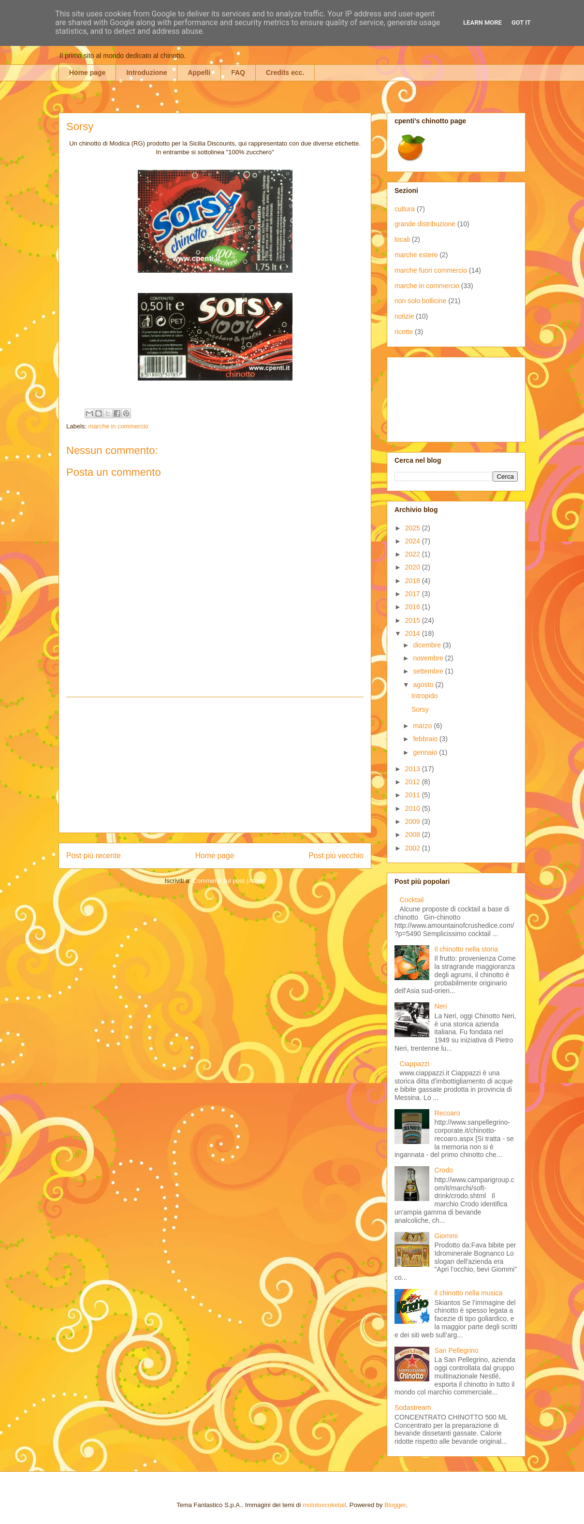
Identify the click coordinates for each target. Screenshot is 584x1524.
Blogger (395, 1505)
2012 (413, 782)
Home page (87, 72)
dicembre (427, 645)
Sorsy (420, 709)
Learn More (482, 22)
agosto (424, 685)
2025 (413, 528)
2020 (413, 567)
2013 (413, 769)
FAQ (238, 72)
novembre (429, 658)
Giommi (446, 1236)
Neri (441, 1006)
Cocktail (412, 900)
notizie (404, 316)
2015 (413, 620)
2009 (413, 821)
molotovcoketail (324, 1505)
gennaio (426, 752)
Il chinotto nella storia (466, 949)
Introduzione (146, 72)
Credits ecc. (285, 72)
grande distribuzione (424, 224)
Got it (521, 22)
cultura (404, 209)
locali (402, 239)
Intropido (424, 696)
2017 (413, 594)
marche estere (416, 255)
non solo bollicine (420, 301)
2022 (413, 554)
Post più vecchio (336, 855)
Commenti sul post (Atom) (228, 880)
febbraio (426, 739)
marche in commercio (118, 426)
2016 (413, 607)
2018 (413, 581)
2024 (413, 541)
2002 (413, 848)
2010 (413, 808)
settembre (429, 671)
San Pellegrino (457, 1350)
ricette (403, 332)
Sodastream (412, 1407)
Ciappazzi (414, 1064)
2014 (413, 633)
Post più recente (93, 855)
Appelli (199, 72)
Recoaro (447, 1113)
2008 (413, 834)
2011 (413, 795)
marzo (423, 726)
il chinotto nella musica (469, 1293)
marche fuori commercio (430, 270)
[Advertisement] (215, 764)
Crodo (444, 1170)
